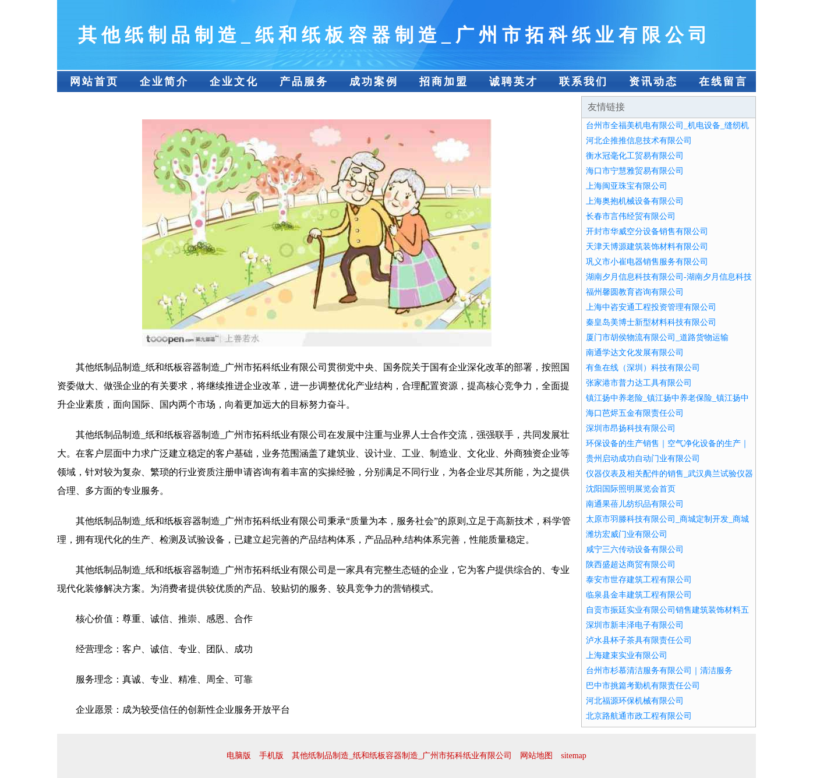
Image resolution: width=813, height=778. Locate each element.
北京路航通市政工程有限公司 (639, 716)
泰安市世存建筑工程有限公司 (639, 579)
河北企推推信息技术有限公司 (639, 140)
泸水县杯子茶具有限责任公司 (639, 640)
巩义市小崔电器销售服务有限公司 (647, 261)
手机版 (271, 755)
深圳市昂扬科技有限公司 (631, 428)
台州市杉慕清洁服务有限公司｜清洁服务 (659, 670)
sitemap (573, 755)
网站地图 (536, 755)
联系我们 (583, 81)
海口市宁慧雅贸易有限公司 (635, 171)
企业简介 (164, 81)
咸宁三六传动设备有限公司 (635, 549)
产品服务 (304, 81)
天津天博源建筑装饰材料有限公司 (647, 246)
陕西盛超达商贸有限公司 (631, 564)
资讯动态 (653, 81)
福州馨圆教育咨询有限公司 (635, 292)
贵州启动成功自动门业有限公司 (643, 458)
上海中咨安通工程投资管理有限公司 (651, 307)
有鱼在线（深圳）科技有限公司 (643, 367)
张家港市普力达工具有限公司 (639, 383)
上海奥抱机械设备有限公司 (635, 201)
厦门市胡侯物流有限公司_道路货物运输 (657, 337)
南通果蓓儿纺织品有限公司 (635, 504)
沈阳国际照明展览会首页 (631, 489)
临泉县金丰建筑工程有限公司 (639, 594)
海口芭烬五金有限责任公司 (635, 413)
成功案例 (373, 81)
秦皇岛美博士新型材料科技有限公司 (651, 322)
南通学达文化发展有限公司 (635, 352)
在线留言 (723, 81)
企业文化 (234, 81)
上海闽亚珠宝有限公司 (626, 186)
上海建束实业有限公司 (626, 655)
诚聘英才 (513, 81)
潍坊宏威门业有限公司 (626, 534)
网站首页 (94, 81)
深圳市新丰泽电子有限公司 (635, 625)
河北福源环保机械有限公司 (635, 700)
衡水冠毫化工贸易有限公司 (635, 155)
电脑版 (239, 755)
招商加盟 (443, 81)
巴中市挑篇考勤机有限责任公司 (643, 685)
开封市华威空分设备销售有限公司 (647, 231)
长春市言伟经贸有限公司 (631, 216)
